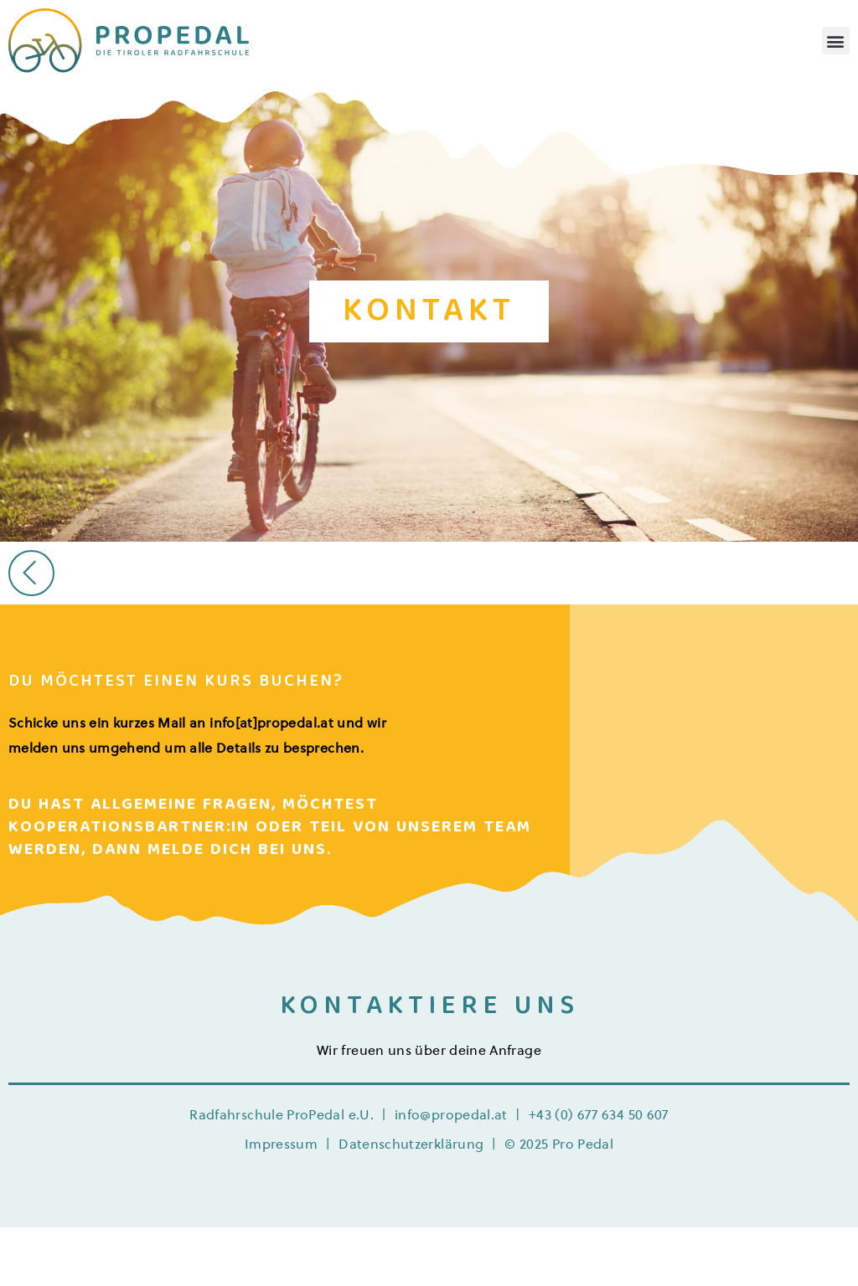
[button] (836, 40)
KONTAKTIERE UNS (429, 1008)
